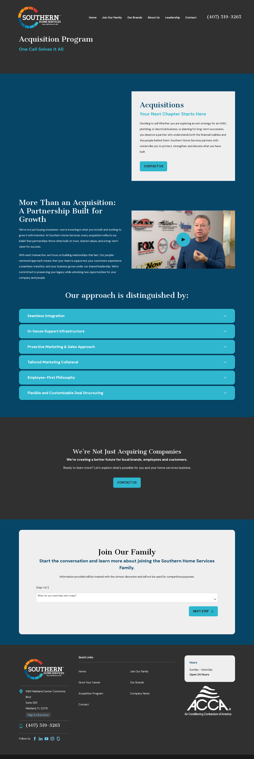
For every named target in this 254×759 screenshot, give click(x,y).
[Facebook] (35, 724)
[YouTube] (46, 724)
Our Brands (137, 668)
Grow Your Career (89, 668)
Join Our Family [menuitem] (112, 17)
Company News (140, 679)
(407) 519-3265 (224, 16)
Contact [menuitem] (190, 17)
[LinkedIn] (40, 724)
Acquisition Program (91, 679)
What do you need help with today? (57, 581)
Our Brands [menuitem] (134, 17)
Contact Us (153, 159)
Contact (84, 690)
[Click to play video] (183, 225)
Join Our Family (139, 657)
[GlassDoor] (58, 724)
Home (82, 657)
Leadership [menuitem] (172, 17)
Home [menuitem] (93, 17)
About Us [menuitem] (154, 17)
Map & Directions (38, 701)
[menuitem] (17, 752)
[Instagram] (52, 724)
